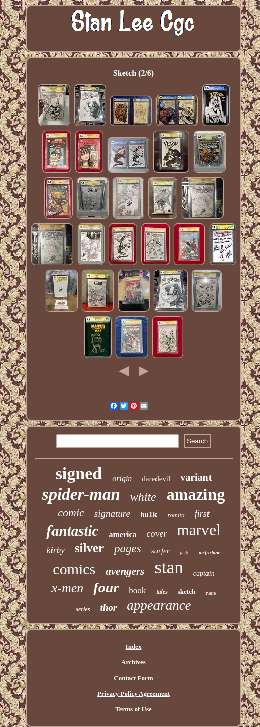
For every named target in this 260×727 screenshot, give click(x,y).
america (122, 534)
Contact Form (133, 678)
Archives (133, 662)
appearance (159, 605)
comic (71, 512)
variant (196, 477)
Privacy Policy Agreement (133, 693)
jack (184, 552)
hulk (149, 515)
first (202, 514)
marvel (199, 530)
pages (127, 548)
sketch (186, 591)
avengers (125, 571)
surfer (160, 551)
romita (176, 515)
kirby (56, 550)
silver (89, 548)
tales (162, 591)
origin (122, 478)
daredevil (156, 479)
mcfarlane (209, 552)
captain (204, 573)
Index (134, 646)
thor (108, 607)
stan (168, 567)
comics (74, 569)
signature (112, 513)
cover (157, 534)
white (143, 497)
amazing (196, 494)
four (106, 587)
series (83, 609)
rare (210, 593)
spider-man (81, 494)
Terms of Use (133, 709)
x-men (67, 588)
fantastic (72, 531)
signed (79, 473)
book (137, 590)
